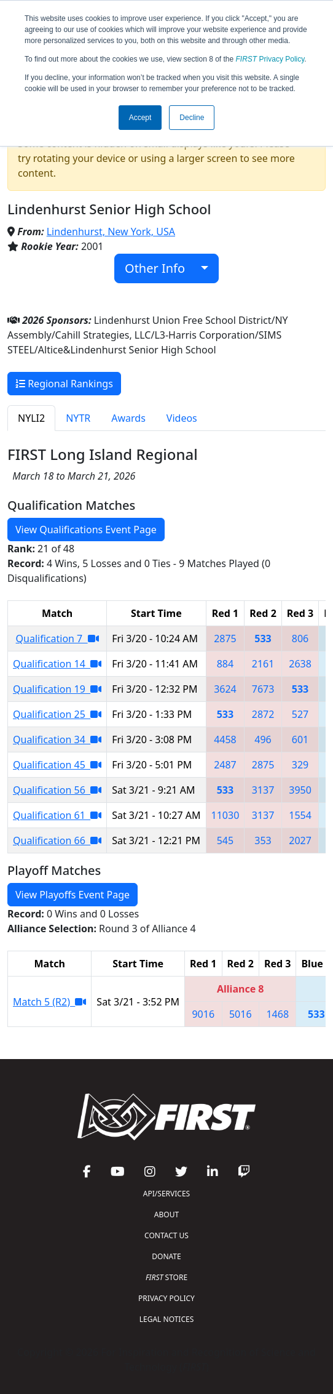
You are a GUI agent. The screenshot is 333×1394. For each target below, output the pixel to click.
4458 (225, 739)
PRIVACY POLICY (166, 1298)
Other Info (161, 268)
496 (262, 739)
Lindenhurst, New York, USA (111, 231)
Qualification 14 (57, 664)
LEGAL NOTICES (166, 1319)
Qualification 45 (57, 765)
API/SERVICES (166, 1193)
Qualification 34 (57, 739)
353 (262, 840)
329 (300, 765)
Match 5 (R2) (49, 1002)
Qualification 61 (57, 815)
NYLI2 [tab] (31, 418)
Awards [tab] (128, 418)
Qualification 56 (57, 790)
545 (225, 840)
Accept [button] (140, 117)
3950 (300, 790)
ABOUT (166, 1214)
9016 (203, 1014)
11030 (225, 815)
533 (262, 638)
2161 (263, 664)
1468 (277, 1014)
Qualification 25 (57, 714)
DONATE (166, 1256)
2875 (225, 638)
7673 (263, 689)
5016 (240, 1014)
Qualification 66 (57, 840)
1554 (300, 815)
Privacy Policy (270, 59)
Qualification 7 (57, 638)
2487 (225, 765)
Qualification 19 (57, 689)
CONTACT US (166, 1235)
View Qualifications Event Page (86, 529)
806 (300, 638)
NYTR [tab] (78, 418)
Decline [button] (191, 117)
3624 (225, 689)
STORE (166, 1277)
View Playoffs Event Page (72, 894)
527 (300, 714)
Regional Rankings (64, 383)
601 (300, 739)
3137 (263, 790)
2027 (300, 840)
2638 (300, 664)
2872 (263, 714)
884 (225, 664)
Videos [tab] (181, 418)
